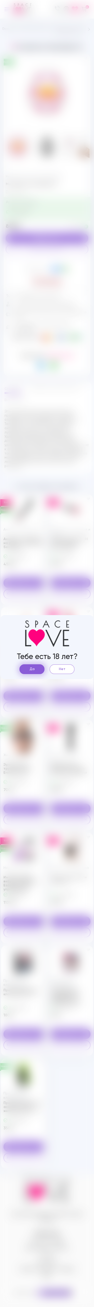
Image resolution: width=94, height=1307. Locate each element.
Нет (62, 669)
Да (32, 669)
